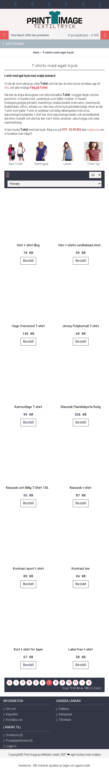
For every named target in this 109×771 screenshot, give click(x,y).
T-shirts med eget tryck (58, 52)
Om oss (9, 709)
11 (75, 682)
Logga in (10, 746)
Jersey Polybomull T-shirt (80, 326)
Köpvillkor (10, 715)
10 (68, 682)
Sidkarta (62, 709)
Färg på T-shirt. (39, 87)
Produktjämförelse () (18, 741)
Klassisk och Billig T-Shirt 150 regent (29, 488)
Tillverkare (63, 720)
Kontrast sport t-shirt (28, 569)
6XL (6, 87)
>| (89, 682)
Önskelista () (13, 735)
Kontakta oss (13, 720)
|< (10, 682)
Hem (36, 52)
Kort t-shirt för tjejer (28, 649)
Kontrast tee (81, 569)
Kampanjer (64, 715)
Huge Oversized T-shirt (28, 326)
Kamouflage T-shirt (28, 407)
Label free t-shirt (80, 649)
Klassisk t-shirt (80, 488)
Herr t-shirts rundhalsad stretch (81, 245)
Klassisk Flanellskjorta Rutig (81, 407)
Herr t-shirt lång (28, 245)
